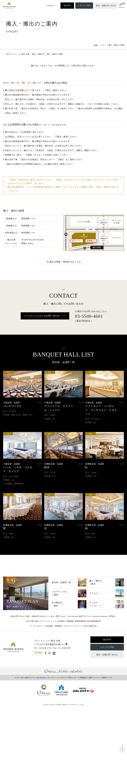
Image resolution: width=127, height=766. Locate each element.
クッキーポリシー (37, 626)
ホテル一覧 (19, 678)
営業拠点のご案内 (85, 678)
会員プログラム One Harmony (35, 678)
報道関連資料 (80, 621)
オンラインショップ (48, 621)
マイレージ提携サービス (103, 678)
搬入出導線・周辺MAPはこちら (65, 261)
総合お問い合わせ (18, 616)
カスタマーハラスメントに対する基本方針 (80, 626)
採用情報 (69, 621)
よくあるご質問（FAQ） (56, 616)
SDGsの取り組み (32, 621)
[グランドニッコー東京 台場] (9, 5)
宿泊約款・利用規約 (54, 626)
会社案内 (61, 621)
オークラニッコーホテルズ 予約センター (63, 678)
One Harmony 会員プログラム (79, 616)
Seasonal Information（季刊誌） (104, 616)
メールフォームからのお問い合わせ (42, 315)
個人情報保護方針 (94, 621)
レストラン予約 (84, 5)
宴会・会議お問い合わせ (106, 5)
